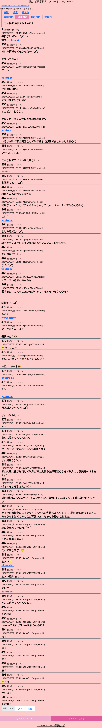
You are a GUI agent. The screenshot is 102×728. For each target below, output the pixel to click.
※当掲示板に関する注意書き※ (15, 5)
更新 (6, 12)
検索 (15, 12)
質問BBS (8, 17)
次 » (20, 708)
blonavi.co (16, 40)
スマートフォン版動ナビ (51, 725)
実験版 (48, 17)
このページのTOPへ (25, 718)
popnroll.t (7, 377)
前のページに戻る (76, 718)
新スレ (25, 12)
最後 (30, 708)
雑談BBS (22, 17)
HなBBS (35, 17)
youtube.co (8, 130)
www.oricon (8, 317)
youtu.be (7, 77)
